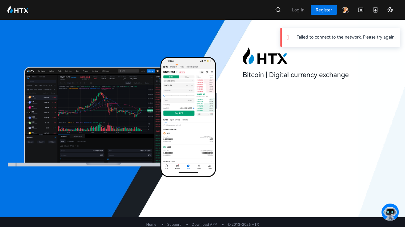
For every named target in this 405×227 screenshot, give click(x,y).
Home (151, 224)
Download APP (204, 224)
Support (174, 224)
